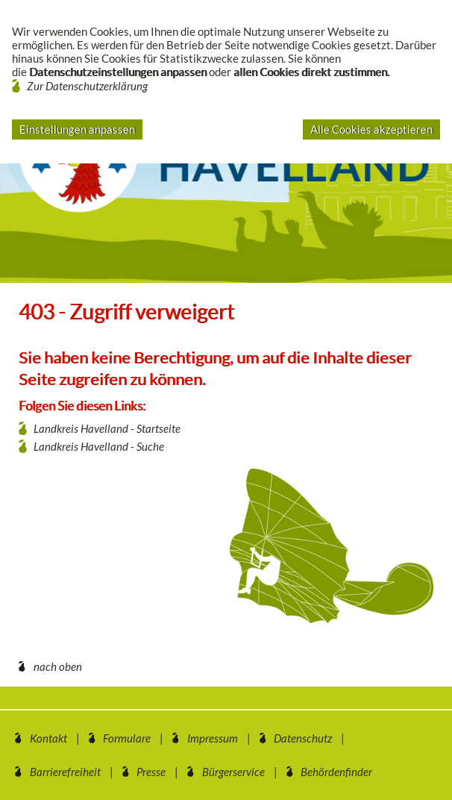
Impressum (212, 738)
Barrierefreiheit (65, 771)
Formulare (127, 738)
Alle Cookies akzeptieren (371, 129)
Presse (151, 771)
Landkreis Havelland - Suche (99, 446)
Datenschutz (303, 738)
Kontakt (48, 738)
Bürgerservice (233, 771)
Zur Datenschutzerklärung (87, 86)
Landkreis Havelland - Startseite (107, 428)
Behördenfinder (336, 771)
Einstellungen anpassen (77, 129)
